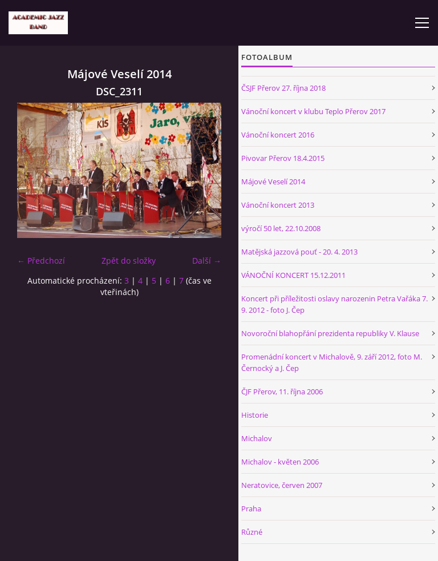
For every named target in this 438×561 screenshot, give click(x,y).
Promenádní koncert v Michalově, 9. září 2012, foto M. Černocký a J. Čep (331, 362)
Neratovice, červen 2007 (281, 485)
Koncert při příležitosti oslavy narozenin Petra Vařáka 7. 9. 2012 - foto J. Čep (334, 304)
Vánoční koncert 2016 (277, 135)
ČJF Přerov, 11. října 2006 (282, 391)
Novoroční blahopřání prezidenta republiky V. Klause (330, 333)
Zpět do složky (129, 260)
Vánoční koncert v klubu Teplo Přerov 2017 (313, 111)
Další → (206, 260)
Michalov (256, 438)
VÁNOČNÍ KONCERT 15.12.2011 (293, 275)
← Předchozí (41, 260)
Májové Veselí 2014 (273, 181)
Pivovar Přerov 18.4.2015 (283, 158)
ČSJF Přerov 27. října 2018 (283, 88)
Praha (251, 508)
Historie (254, 415)
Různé (251, 532)
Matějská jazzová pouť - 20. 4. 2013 (299, 252)
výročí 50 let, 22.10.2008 (281, 228)
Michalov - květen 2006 (280, 462)
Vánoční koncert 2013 (277, 205)
